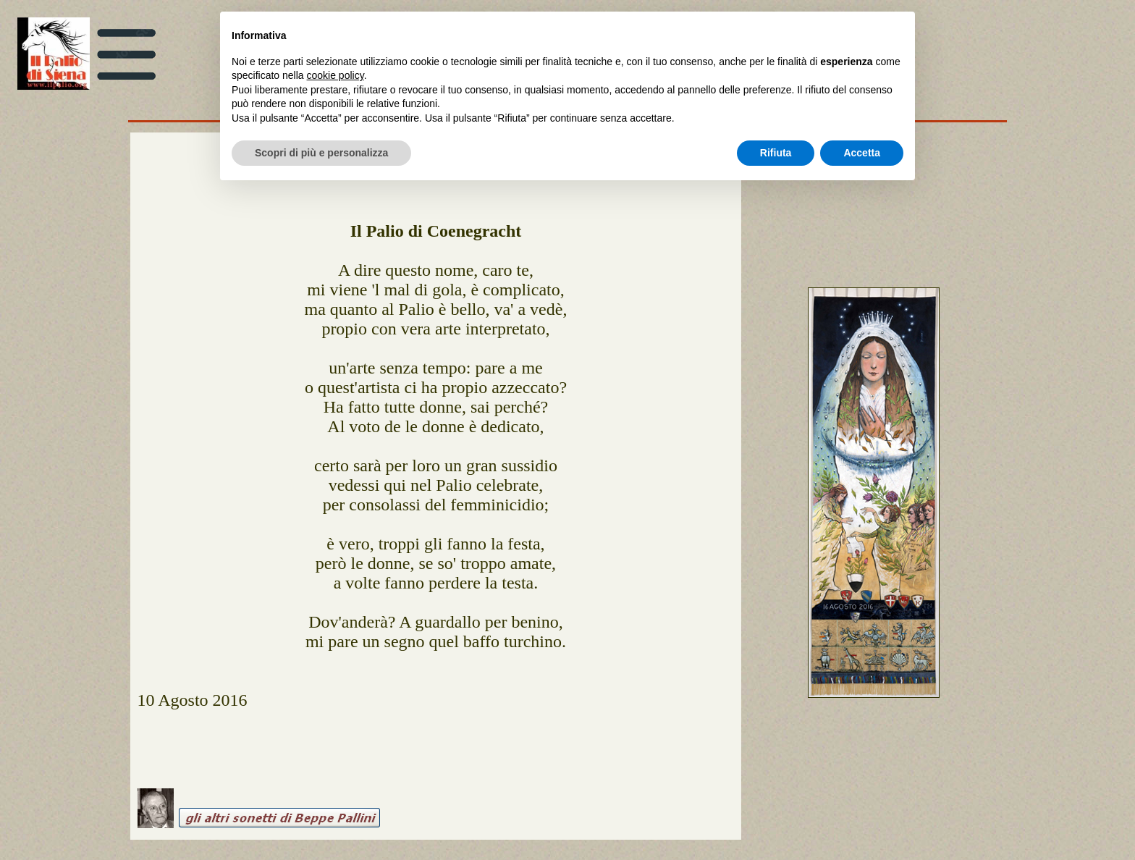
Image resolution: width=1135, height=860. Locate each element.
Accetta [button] (861, 153)
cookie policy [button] (335, 75)
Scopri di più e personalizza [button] (321, 153)
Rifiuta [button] (776, 153)
